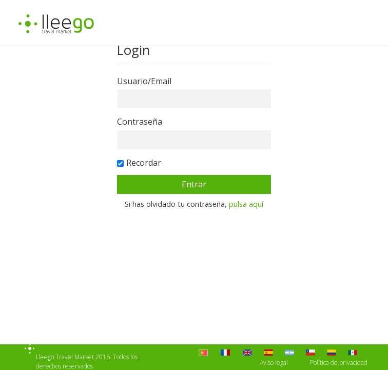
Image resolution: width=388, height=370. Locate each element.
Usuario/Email (144, 81)
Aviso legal (274, 362)
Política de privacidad (338, 362)
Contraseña (139, 121)
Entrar (194, 184)
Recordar (143, 162)
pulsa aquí (246, 204)
